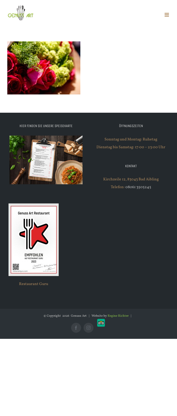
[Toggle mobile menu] (167, 14)
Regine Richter (118, 316)
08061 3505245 (138, 187)
